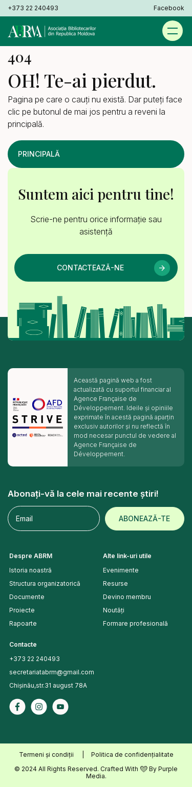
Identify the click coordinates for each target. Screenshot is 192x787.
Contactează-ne (90, 267)
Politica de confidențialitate (132, 754)
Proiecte (22, 610)
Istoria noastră (30, 570)
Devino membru (127, 597)
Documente (27, 597)
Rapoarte (23, 623)
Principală (39, 154)
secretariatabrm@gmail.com (51, 672)
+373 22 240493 (33, 8)
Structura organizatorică (44, 583)
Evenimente (121, 570)
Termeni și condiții (46, 754)
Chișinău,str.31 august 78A (48, 685)
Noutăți (113, 610)
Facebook (169, 8)
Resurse (115, 583)
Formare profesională (135, 623)
